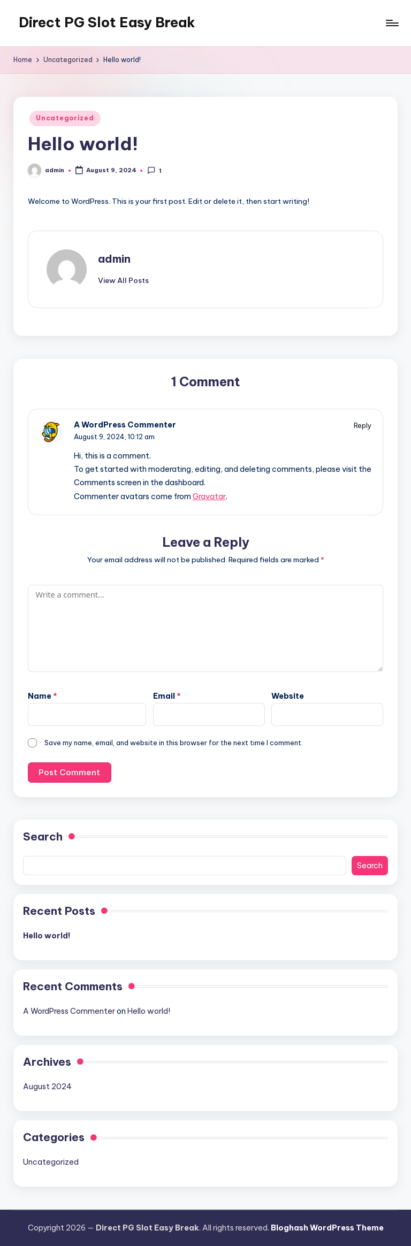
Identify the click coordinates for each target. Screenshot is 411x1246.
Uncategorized (65, 118)
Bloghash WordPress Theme (327, 1228)
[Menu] (391, 23)
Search (43, 836)
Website (287, 696)
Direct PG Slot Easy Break (107, 22)
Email (167, 696)
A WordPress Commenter (125, 425)
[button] (123, 280)
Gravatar (209, 496)
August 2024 (47, 1086)
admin (114, 258)
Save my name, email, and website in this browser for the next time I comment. (173, 742)
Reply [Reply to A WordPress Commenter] (362, 425)
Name (42, 696)
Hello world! (47, 936)
